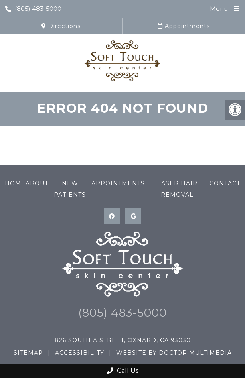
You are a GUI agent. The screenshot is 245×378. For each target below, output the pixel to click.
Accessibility (79, 352)
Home (15, 183)
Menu (219, 8)
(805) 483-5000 (33, 8)
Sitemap (28, 352)
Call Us (122, 370)
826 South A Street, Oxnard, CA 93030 (123, 340)
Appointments (184, 26)
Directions (61, 26)
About (37, 183)
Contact (224, 183)
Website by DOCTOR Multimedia (174, 352)
